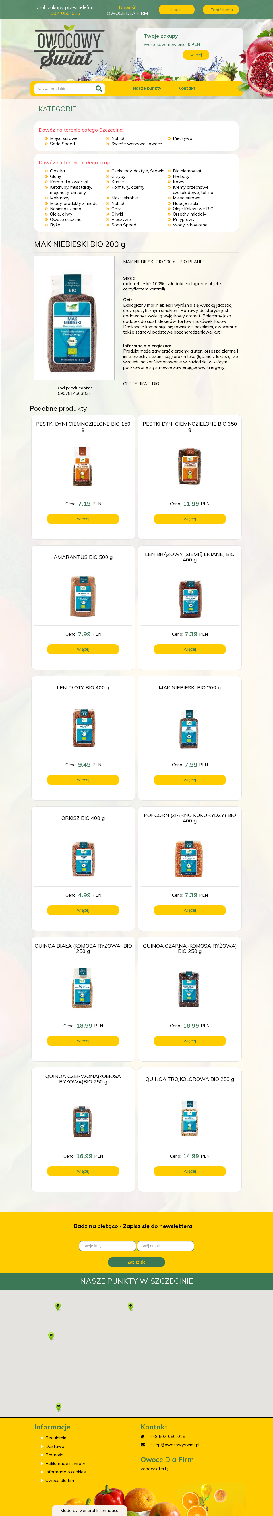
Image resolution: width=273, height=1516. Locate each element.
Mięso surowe (64, 138)
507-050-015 (65, 13)
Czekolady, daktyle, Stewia (137, 171)
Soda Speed (62, 143)
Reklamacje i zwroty (65, 1463)
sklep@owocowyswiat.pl (174, 1444)
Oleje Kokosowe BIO (193, 208)
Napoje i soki (185, 203)
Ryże (55, 225)
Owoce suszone (66, 219)
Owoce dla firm (60, 1480)
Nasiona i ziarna (65, 208)
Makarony (59, 198)
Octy (116, 208)
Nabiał (117, 138)
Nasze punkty (147, 88)
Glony (55, 176)
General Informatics (99, 1510)
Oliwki (117, 214)
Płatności (55, 1455)
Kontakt (186, 88)
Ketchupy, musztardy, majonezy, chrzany (71, 189)
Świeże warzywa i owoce (136, 143)
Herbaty (181, 176)
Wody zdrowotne (190, 225)
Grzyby (118, 176)
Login (176, 9)
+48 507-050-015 (167, 1436)
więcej (196, 54)
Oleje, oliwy (61, 214)
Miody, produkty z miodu (74, 203)
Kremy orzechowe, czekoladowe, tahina (193, 189)
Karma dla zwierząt (69, 181)
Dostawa (55, 1446)
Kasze (117, 181)
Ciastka (57, 171)
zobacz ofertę (155, 1468)
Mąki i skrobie (124, 198)
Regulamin (56, 1438)
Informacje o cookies (66, 1472)
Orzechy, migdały (189, 214)
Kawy (178, 181)
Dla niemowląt (187, 171)
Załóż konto (221, 9)
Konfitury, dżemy (127, 187)
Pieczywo (182, 138)
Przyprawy (184, 219)
